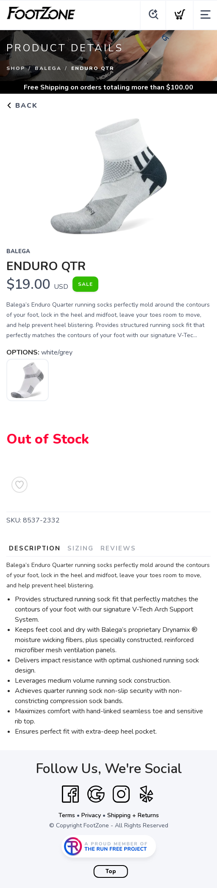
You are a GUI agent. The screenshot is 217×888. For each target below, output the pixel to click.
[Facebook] (70, 794)
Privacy (91, 815)
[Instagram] (121, 794)
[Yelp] (146, 794)
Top (111, 871)
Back (22, 105)
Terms (66, 815)
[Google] (95, 794)
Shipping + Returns (133, 815)
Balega (48, 68)
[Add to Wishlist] (19, 485)
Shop (15, 68)
